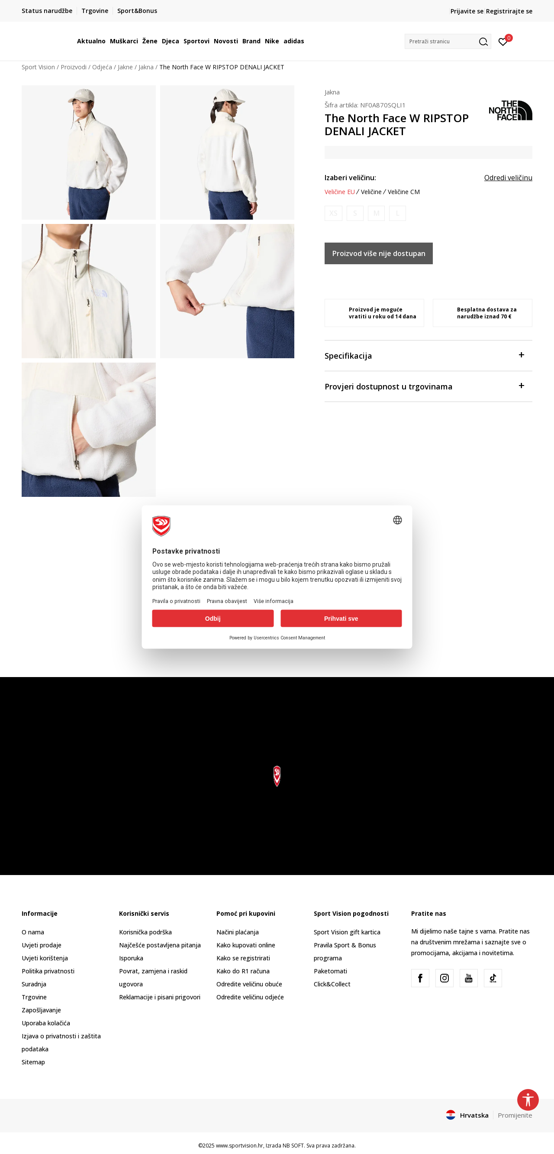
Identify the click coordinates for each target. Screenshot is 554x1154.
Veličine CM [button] (404, 191)
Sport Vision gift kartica (347, 932)
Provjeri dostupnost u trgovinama (424, 386)
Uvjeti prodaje (41, 945)
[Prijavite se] (503, 41)
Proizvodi (74, 67)
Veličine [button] (371, 191)
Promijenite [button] (515, 1115)
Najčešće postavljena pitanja (160, 945)
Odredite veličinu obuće (249, 984)
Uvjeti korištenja (45, 958)
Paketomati (330, 971)
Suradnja (34, 984)
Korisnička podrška (145, 932)
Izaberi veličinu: (350, 178)
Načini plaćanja (237, 932)
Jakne (125, 67)
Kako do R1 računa (243, 971)
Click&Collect (332, 984)
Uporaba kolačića (46, 1023)
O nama (33, 932)
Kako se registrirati (243, 958)
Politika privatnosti (48, 971)
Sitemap (33, 1062)
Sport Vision (38, 67)
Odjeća (102, 67)
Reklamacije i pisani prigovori (159, 997)
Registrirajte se (509, 11)
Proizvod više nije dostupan (378, 253)
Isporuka (131, 958)
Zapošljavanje (41, 1010)
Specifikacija (424, 355)
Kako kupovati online (245, 945)
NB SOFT (293, 1145)
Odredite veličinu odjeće (250, 997)
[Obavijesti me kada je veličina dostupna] (333, 213)
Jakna (146, 67)
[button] (448, 41)
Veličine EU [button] (340, 191)
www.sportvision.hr (239, 1145)
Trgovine (34, 997)
